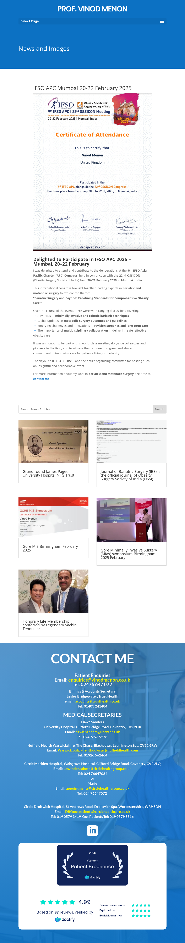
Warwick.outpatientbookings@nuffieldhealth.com (98, 750)
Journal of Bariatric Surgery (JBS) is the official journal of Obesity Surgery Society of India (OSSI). (130, 475)
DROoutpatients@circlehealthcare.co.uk (97, 811)
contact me (41, 379)
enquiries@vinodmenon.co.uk (99, 680)
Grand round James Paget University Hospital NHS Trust (48, 473)
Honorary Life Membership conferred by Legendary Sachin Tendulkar (50, 625)
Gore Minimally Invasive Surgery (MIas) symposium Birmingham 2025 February (129, 554)
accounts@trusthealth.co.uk (97, 701)
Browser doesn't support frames (92, 910)
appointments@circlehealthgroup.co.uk (97, 788)
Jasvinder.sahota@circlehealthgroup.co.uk (97, 768)
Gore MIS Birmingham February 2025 (50, 548)
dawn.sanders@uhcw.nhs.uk (98, 732)
